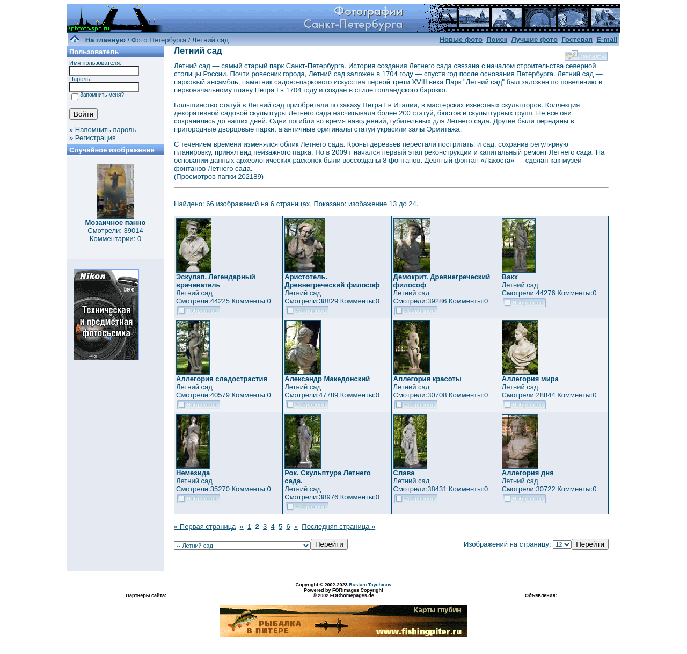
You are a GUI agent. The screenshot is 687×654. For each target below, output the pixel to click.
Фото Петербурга (158, 40)
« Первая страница (205, 526)
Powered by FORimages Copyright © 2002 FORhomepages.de (343, 592)
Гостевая (577, 39)
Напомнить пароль (105, 130)
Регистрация (95, 138)
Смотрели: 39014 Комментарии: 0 (115, 235)
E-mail (606, 39)
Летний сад (194, 293)
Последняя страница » (338, 526)
